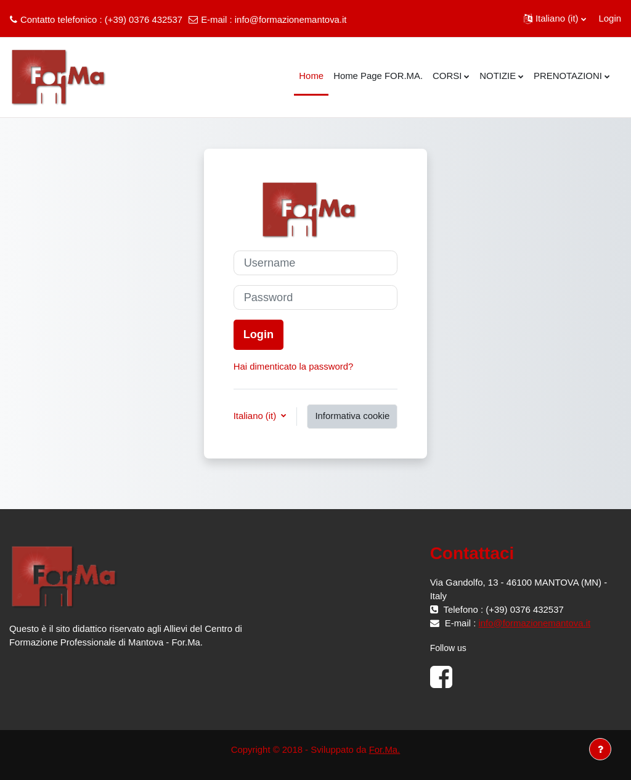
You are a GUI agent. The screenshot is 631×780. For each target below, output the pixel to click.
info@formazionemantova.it (291, 19)
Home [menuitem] (311, 75)
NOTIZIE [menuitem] (497, 75)
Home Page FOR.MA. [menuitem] (378, 75)
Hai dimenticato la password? (294, 366)
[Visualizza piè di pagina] (600, 749)
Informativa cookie (352, 415)
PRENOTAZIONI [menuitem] (568, 75)
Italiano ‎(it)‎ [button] (256, 415)
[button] (555, 18)
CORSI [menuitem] (447, 75)
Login (610, 18)
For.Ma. (385, 749)
